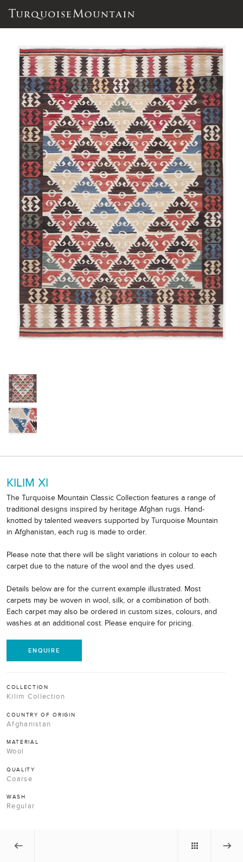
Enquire (44, 650)
